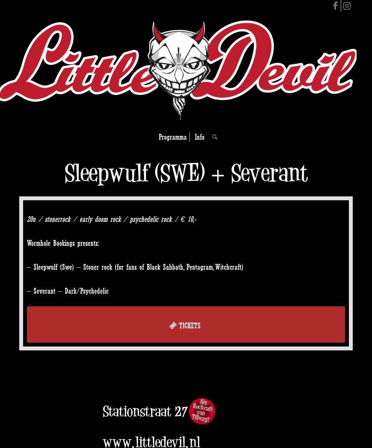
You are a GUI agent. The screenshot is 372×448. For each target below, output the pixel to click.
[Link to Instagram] (347, 6)
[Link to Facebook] (335, 6)
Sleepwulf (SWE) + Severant (186, 173)
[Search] (212, 137)
